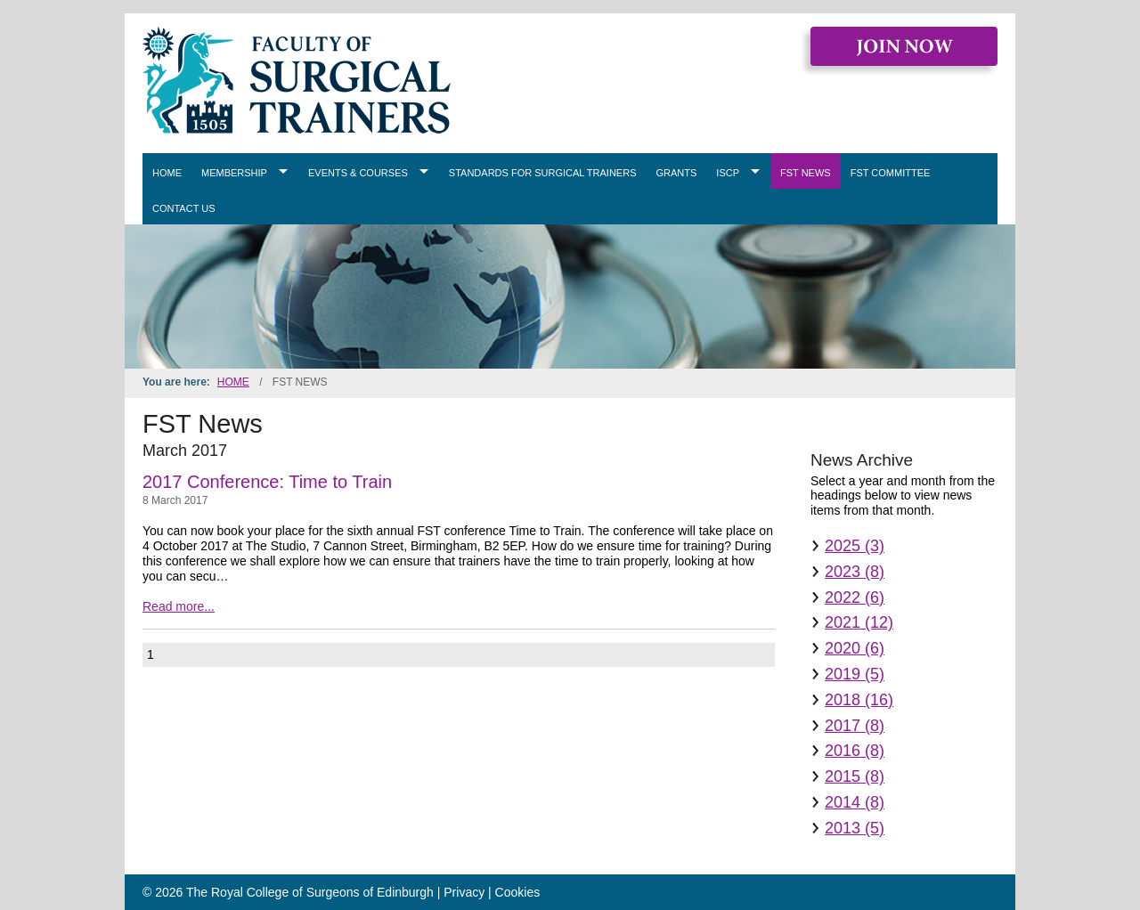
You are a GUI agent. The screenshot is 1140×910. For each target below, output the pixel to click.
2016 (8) (854, 751)
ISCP (727, 172)
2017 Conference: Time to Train (267, 482)
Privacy (464, 892)
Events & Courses (358, 172)
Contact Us (184, 208)
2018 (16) (859, 700)
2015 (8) (854, 776)
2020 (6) (854, 648)
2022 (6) (854, 597)
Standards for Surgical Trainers (543, 172)
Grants (676, 172)
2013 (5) (854, 828)
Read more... (178, 606)
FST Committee (891, 172)
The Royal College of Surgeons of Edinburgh (310, 892)
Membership (234, 172)
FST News (805, 172)
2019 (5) (854, 674)
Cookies (518, 892)
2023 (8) (854, 572)
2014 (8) (854, 802)
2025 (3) (854, 546)
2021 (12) (859, 622)
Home (167, 172)
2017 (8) (854, 726)
